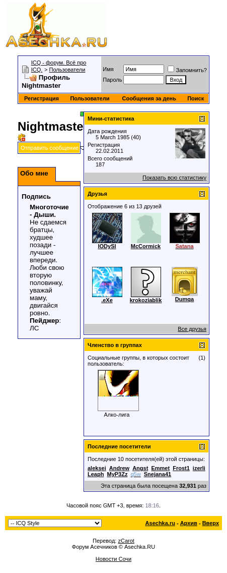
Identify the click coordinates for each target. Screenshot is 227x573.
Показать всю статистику (174, 178)
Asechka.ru (160, 523)
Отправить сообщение (50, 148)
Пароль (112, 80)
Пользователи (67, 70)
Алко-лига (117, 415)
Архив (188, 523)
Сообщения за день (149, 98)
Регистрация (41, 98)
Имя (108, 69)
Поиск (195, 98)
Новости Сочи (113, 559)
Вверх (210, 523)
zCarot (126, 541)
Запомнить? (187, 70)
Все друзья (192, 329)
